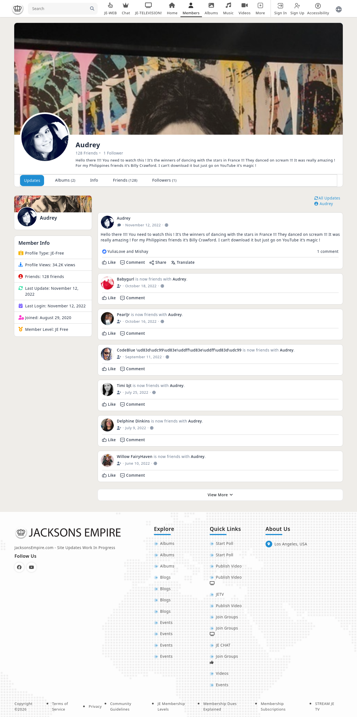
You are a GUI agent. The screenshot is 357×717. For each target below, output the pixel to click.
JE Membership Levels (171, 706)
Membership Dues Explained (220, 706)
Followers (164, 180)
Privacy (95, 706)
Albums (65, 180)
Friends (125, 180)
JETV (220, 594)
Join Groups (227, 616)
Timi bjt (124, 385)
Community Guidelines (120, 706)
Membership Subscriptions (273, 706)
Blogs (165, 577)
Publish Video (229, 566)
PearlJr (123, 314)
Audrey (48, 218)
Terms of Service (60, 706)
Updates (32, 180)
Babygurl (125, 279)
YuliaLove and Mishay (127, 251)
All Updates (327, 198)
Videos (222, 673)
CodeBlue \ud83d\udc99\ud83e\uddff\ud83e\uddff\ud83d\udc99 (180, 350)
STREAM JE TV (324, 706)
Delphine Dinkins (133, 421)
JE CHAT (223, 645)
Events (166, 622)
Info (94, 180)
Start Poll (224, 543)
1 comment (328, 251)
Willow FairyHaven (135, 456)
